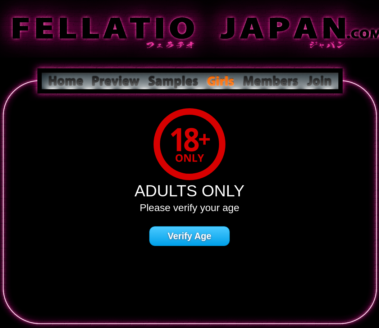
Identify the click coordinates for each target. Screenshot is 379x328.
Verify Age (189, 236)
